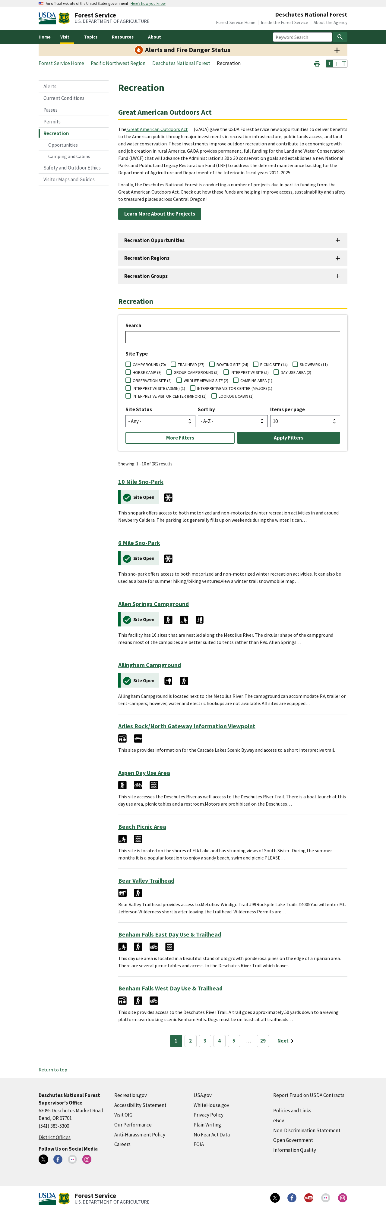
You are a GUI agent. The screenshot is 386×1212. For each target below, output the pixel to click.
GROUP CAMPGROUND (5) (196, 372)
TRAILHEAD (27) (191, 364)
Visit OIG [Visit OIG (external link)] (123, 1114)
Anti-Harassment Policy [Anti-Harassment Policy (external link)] (139, 1134)
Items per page (287, 409)
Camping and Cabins (69, 156)
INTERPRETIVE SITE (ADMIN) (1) (159, 388)
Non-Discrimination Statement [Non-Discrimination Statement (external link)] (306, 1130)
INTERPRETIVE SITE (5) (250, 372)
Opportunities (63, 145)
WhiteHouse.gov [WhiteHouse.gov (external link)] (211, 1105)
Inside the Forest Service (284, 22)
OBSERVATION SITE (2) (152, 380)
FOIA (199, 1144)
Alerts (49, 86)
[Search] (340, 37)
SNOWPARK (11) (314, 364)
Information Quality (294, 1150)
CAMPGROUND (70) (149, 364)
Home (45, 37)
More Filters (180, 437)
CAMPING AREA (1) (256, 380)
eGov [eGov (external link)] (278, 1120)
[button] (317, 63)
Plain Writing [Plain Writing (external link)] (207, 1124)
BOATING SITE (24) (232, 364)
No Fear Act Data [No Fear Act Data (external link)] (212, 1134)
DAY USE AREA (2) (296, 372)
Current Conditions (63, 98)
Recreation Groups (146, 276)
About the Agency (330, 22)
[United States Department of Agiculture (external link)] (49, 18)
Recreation (56, 133)
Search (133, 325)
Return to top (53, 1070)
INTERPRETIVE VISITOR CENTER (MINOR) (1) (170, 396)
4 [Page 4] (219, 1040)
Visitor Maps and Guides (69, 179)
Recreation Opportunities (154, 240)
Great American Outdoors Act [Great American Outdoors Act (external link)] (157, 129)
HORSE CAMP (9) (147, 372)
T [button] (329, 64)
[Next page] (286, 1041)
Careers (122, 1144)
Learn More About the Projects (159, 213)
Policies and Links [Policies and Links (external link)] (292, 1110)
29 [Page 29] (263, 1040)
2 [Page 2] (190, 1040)
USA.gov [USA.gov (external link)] (203, 1095)
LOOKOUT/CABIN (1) (236, 396)
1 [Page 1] (176, 1040)
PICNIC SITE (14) (274, 364)
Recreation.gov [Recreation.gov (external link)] (130, 1095)
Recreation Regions (146, 258)
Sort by (206, 409)
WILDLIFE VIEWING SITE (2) (206, 380)
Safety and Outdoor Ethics (72, 167)
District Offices (55, 1137)
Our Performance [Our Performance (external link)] (133, 1124)
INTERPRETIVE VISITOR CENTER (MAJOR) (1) (234, 388)
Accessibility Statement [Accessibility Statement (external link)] (140, 1105)
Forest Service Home (235, 22)
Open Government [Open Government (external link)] (293, 1140)
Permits (52, 121)
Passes (50, 110)
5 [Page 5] (234, 1040)
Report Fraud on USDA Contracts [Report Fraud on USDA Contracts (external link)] (308, 1095)
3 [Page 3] (205, 1040)
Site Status (138, 409)
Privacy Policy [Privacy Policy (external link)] (208, 1114)
